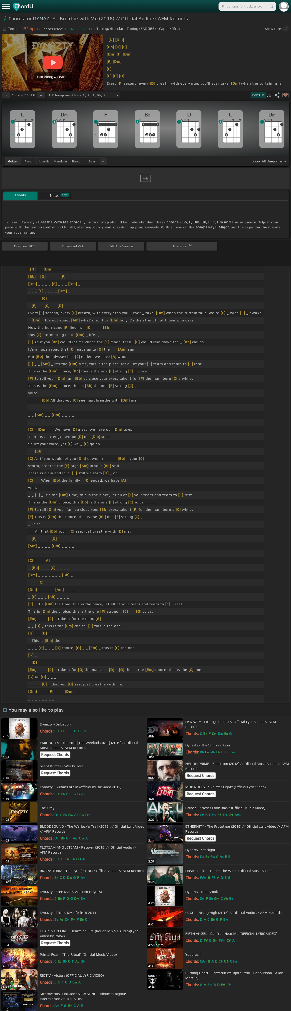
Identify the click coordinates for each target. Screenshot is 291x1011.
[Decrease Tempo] (6, 95)
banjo (76, 161)
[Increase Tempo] (41, 95)
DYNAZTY (44, 18)
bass (92, 161)
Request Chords (55, 754)
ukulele (44, 161)
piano (29, 161)
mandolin (60, 161)
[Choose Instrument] (103, 161)
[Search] (271, 6)
